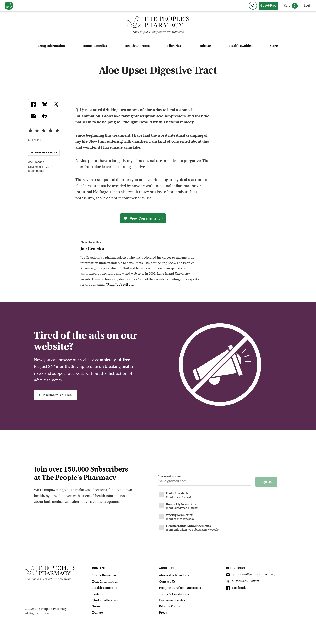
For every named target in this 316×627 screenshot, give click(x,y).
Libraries (174, 46)
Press (163, 611)
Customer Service (172, 599)
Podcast (98, 593)
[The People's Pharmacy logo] (158, 23)
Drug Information (51, 46)
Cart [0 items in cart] (291, 6)
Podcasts (204, 46)
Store (274, 46)
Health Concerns (137, 46)
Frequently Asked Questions (180, 586)
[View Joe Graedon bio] (140, 249)
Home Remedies (95, 46)
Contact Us (167, 580)
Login (307, 5)
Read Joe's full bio (120, 284)
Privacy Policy (169, 605)
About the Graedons (174, 574)
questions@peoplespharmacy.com (254, 574)
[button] (45, 116)
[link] (33, 104)
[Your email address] (204, 482)
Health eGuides (240, 46)
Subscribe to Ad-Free (55, 395)
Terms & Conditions (174, 593)
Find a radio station (107, 599)
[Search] (253, 6)
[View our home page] (9, 5)
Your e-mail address (169, 476)
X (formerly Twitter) (243, 581)
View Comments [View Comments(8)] (143, 218)
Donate (97, 611)
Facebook (236, 587)
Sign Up (266, 481)
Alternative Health (43, 152)
